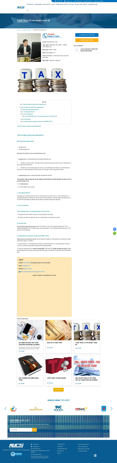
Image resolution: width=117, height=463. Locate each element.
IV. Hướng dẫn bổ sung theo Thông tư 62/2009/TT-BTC (36, 121)
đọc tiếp (21, 351)
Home (18, 30)
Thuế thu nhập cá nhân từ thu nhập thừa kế (33, 104)
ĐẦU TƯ (66, 4)
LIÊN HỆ (59, 453)
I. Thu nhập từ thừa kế (27, 112)
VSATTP (53, 4)
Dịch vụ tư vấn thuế (54, 343)
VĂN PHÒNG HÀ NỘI (36, 454)
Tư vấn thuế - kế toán (26, 30)
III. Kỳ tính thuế (26, 119)
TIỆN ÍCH (85, 4)
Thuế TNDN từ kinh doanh (56, 378)
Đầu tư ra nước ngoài (82, 446)
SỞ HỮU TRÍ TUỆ (59, 4)
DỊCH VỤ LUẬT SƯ (46, 4)
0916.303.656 (59, 1)
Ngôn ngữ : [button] (99, 1)
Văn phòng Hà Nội (88, 1)
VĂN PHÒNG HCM (78, 1)
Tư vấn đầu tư (60, 446)
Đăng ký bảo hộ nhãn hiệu (83, 448)
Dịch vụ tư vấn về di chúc (83, 444)
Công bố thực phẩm (82, 451)
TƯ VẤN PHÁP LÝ (61, 444)
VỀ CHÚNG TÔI (30, 4)
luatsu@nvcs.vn (69, 1)
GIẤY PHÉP (71, 4)
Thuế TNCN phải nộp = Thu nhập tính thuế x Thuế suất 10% (39, 116)
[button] (112, 408)
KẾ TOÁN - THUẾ (78, 4)
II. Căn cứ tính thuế (27, 114)
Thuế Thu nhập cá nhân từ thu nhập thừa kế (31, 107)
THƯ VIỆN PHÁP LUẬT (93, 4)
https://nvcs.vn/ (28, 268)
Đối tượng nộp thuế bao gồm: (30, 109)
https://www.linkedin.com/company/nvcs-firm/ (32, 271)
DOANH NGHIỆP (37, 4)
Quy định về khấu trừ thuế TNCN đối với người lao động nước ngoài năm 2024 (29, 344)
